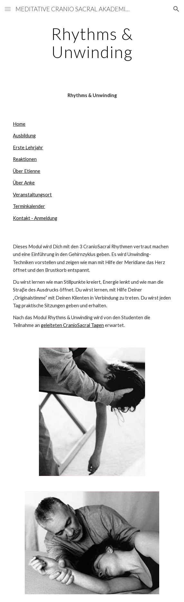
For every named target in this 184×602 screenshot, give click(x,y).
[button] (7, 9)
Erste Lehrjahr (28, 147)
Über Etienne (26, 171)
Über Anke (24, 182)
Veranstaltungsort (32, 194)
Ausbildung (24, 135)
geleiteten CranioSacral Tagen (72, 325)
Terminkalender (29, 206)
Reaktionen (25, 159)
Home (19, 124)
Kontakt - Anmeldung (35, 218)
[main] (91, 42)
